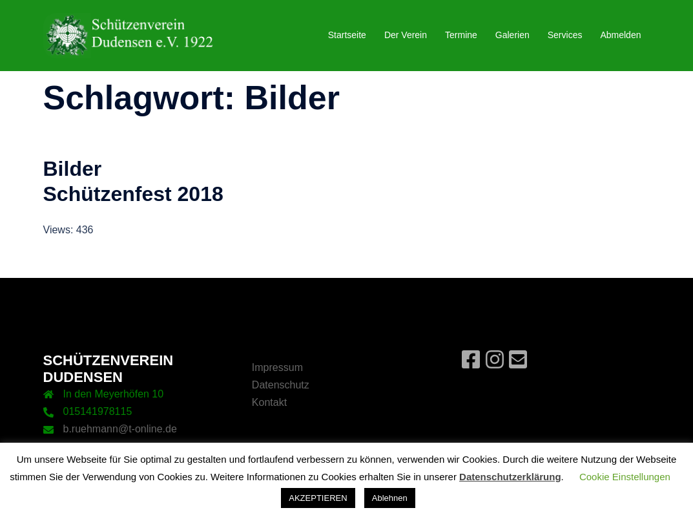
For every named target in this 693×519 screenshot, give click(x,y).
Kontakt (269, 402)
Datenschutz (280, 384)
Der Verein (405, 35)
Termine (461, 35)
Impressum (277, 367)
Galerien (512, 35)
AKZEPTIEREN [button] (318, 498)
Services (565, 35)
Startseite (347, 35)
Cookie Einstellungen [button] (624, 476)
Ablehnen (390, 498)
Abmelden (620, 35)
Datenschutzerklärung (510, 476)
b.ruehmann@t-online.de (120, 428)
